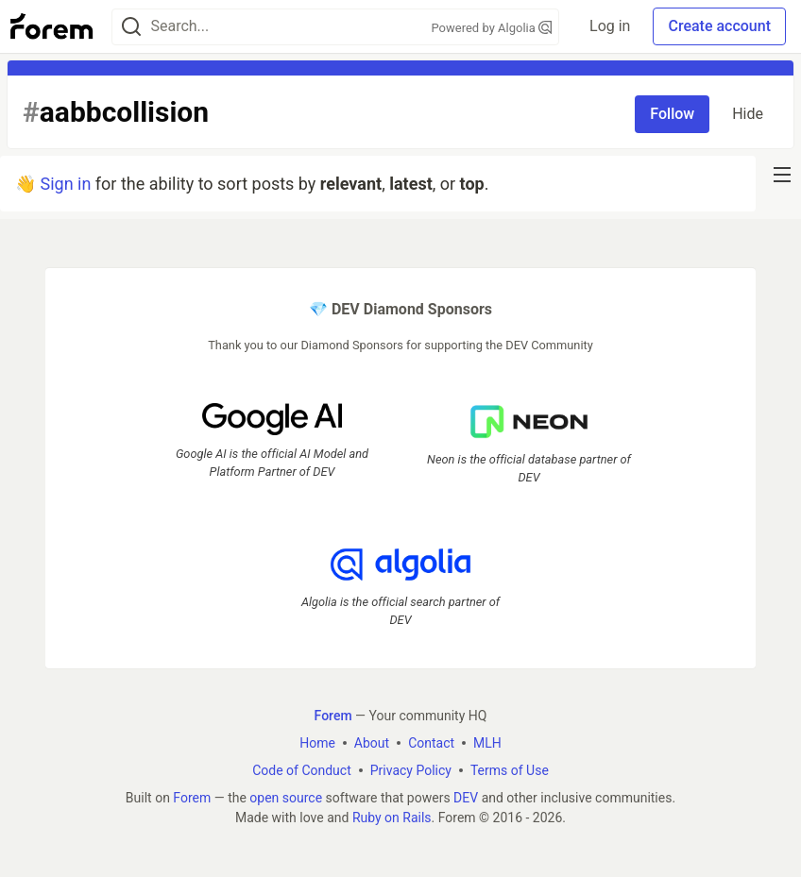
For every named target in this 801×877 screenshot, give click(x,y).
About (371, 743)
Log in (609, 26)
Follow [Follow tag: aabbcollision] (672, 114)
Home (317, 743)
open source (285, 797)
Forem (192, 797)
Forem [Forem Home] (333, 715)
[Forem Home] (52, 26)
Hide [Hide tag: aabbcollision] (747, 114)
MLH (487, 743)
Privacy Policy (411, 770)
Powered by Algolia (492, 28)
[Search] (131, 26)
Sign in (65, 184)
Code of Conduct (301, 770)
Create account (719, 26)
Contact (431, 743)
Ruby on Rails (392, 817)
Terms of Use (509, 770)
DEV (465, 797)
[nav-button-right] (782, 175)
